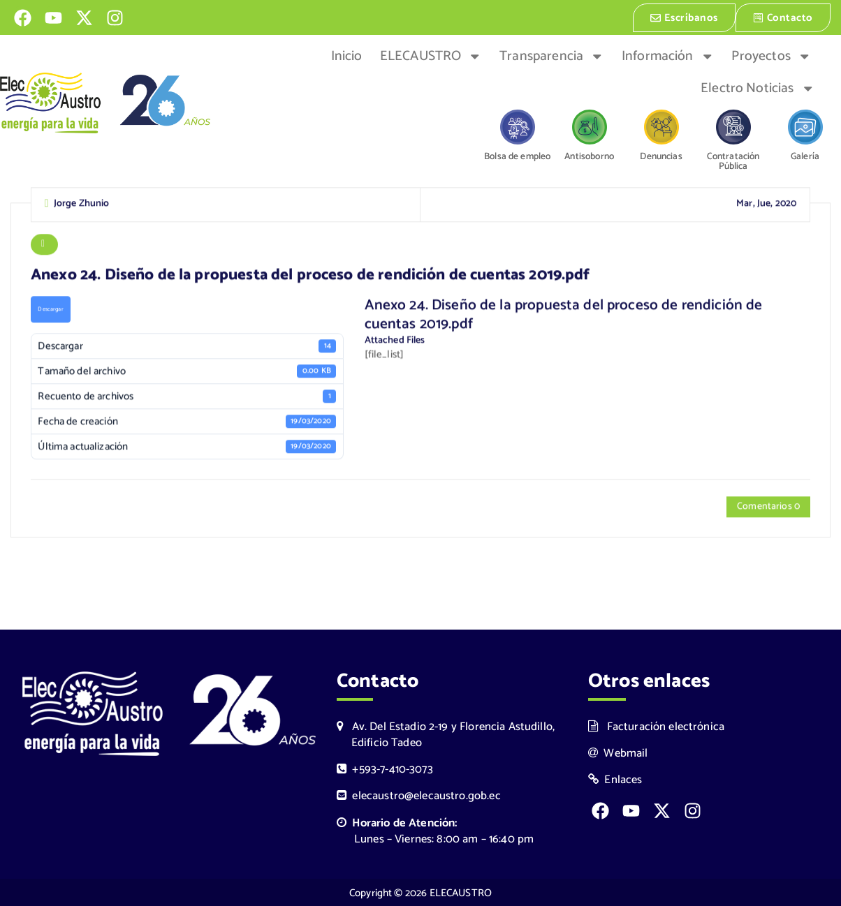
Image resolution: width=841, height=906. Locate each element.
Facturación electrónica (656, 726)
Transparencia (551, 55)
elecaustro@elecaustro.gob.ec (419, 795)
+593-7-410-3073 (385, 768)
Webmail (618, 752)
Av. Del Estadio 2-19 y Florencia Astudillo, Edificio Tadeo (446, 734)
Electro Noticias (757, 87)
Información (668, 55)
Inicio (347, 55)
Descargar (50, 309)
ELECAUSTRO (431, 55)
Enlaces (615, 779)
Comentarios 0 (768, 507)
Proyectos (771, 55)
